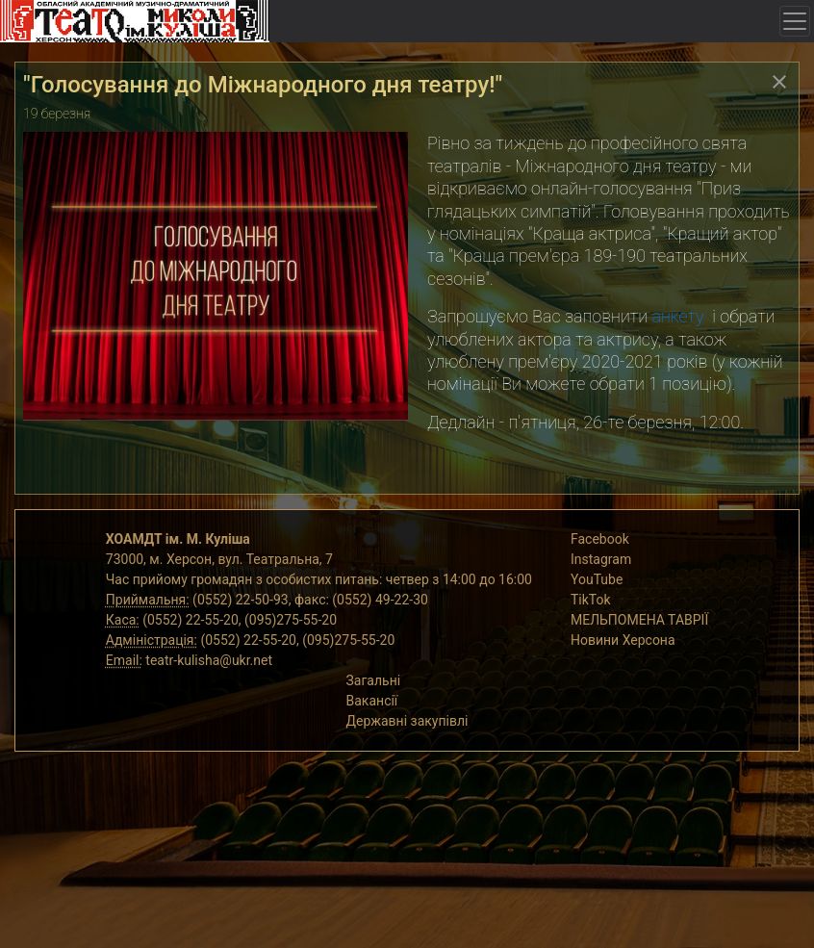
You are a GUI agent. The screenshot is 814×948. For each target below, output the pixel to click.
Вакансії (372, 700)
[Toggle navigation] (794, 21)
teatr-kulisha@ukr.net (208, 660)
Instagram (601, 559)
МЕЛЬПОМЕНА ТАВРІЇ (639, 620)
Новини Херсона (623, 640)
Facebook (600, 539)
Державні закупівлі (407, 721)
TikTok (591, 599)
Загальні (373, 680)
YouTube (597, 579)
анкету (677, 316)
